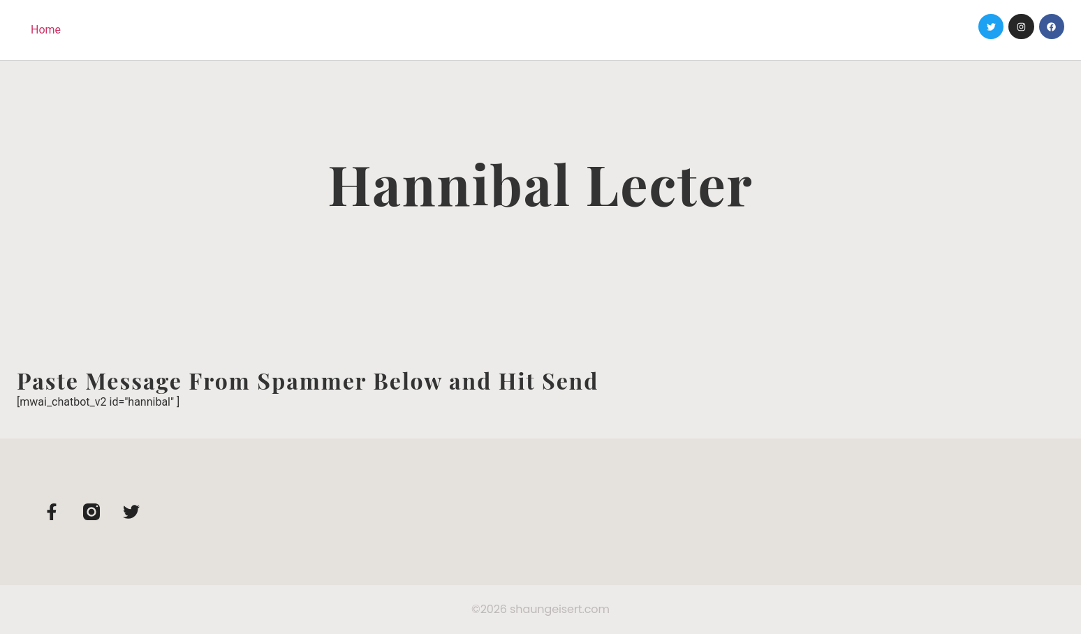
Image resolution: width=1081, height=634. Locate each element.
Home (46, 29)
